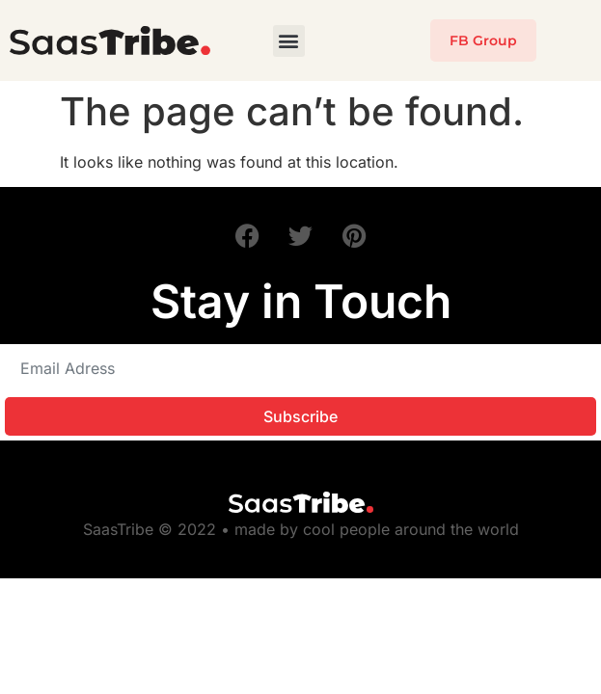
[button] (289, 41)
